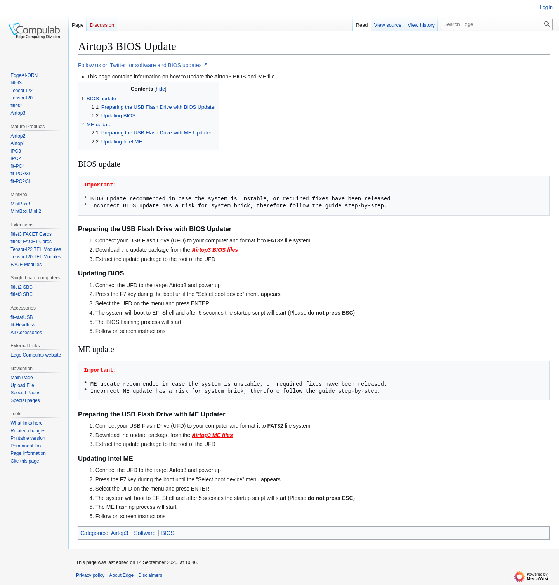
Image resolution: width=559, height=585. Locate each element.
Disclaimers (150, 575)
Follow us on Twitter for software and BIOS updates (140, 65)
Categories (93, 533)
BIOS (167, 533)
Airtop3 (119, 533)
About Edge (121, 575)
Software (144, 533)
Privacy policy (90, 575)
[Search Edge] (497, 24)
